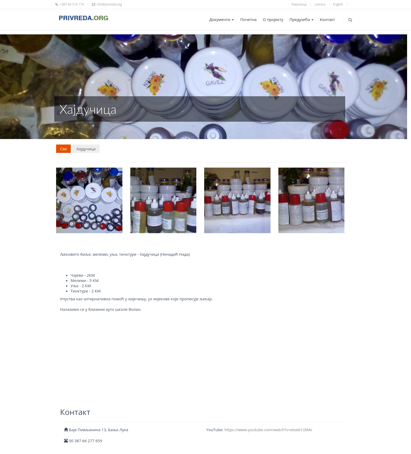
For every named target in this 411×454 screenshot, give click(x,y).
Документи (221, 19)
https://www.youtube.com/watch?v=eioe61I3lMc (268, 429)
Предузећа (301, 19)
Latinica (320, 4)
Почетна (248, 19)
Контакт (327, 19)
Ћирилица (298, 4)
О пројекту (273, 19)
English (338, 4)
